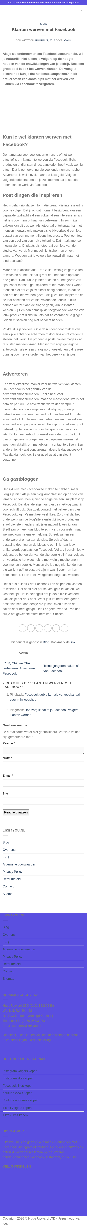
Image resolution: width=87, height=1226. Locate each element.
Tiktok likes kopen (15, 1115)
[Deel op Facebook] (31, 628)
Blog (43, 24)
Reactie (9, 743)
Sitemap (8, 894)
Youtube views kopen (18, 1093)
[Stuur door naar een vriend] (48, 628)
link (72, 642)
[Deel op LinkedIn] (64, 628)
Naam (7, 757)
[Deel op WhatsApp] (22, 628)
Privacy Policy (12, 872)
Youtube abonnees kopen (20, 1100)
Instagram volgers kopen (20, 1071)
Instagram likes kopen (18, 1078)
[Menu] (5, 11)
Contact (8, 886)
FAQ (6, 857)
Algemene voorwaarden (19, 864)
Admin (67, 40)
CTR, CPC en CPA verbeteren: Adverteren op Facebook (21, 668)
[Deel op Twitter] (39, 628)
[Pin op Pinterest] (56, 628)
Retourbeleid (12, 879)
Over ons (9, 850)
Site (5, 793)
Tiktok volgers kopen (17, 1108)
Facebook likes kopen (18, 1085)
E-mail (8, 775)
